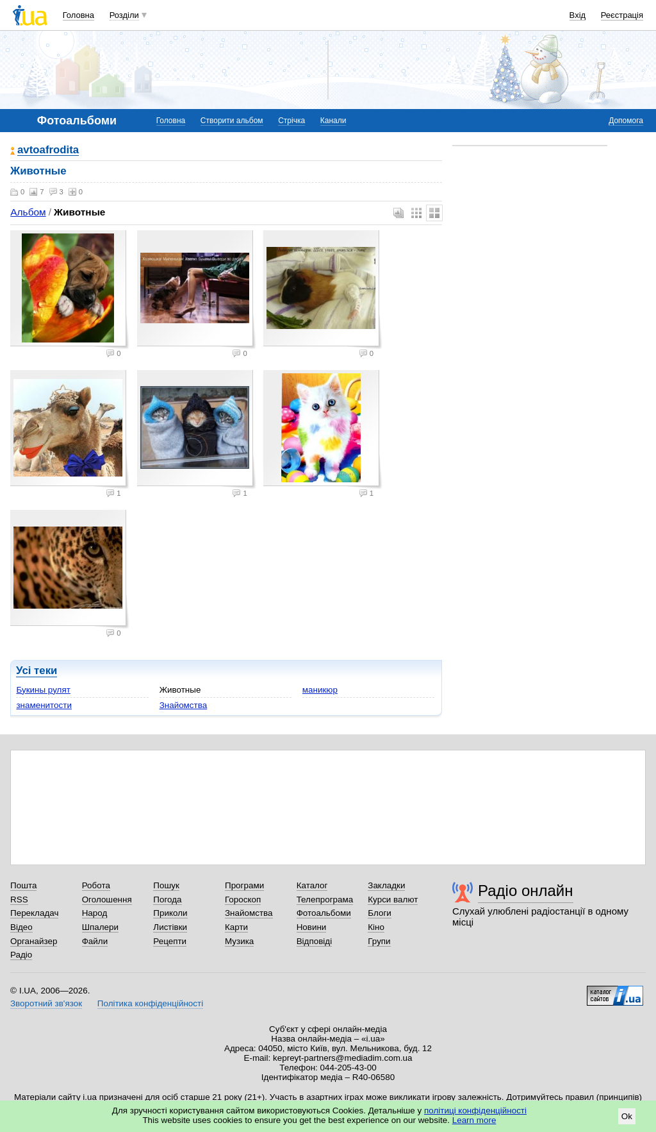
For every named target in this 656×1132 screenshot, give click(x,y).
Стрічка (291, 120)
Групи (379, 941)
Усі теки (36, 670)
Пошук (166, 885)
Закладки (386, 885)
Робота (96, 885)
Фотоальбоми (324, 913)
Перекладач (34, 913)
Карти (236, 927)
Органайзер (33, 941)
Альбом (27, 212)
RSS (19, 899)
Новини (312, 927)
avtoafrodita (48, 150)
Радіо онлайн (525, 890)
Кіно (376, 927)
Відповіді (314, 941)
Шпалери (100, 927)
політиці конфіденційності (475, 1110)
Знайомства (184, 705)
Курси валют (393, 899)
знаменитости (44, 705)
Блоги (379, 913)
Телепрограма (325, 899)
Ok (626, 1116)
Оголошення (107, 899)
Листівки (170, 927)
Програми (244, 885)
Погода (167, 899)
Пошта (23, 885)
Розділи (124, 15)
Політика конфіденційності (150, 1003)
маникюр (320, 690)
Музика (239, 941)
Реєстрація (622, 15)
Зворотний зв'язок (46, 1003)
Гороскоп (243, 899)
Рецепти (169, 941)
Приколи (170, 913)
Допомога (626, 120)
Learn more (474, 1120)
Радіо (21, 954)
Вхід (578, 15)
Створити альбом (232, 120)
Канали (333, 120)
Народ (95, 913)
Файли (95, 941)
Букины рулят (43, 690)
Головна (78, 15)
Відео (21, 927)
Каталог (312, 885)
